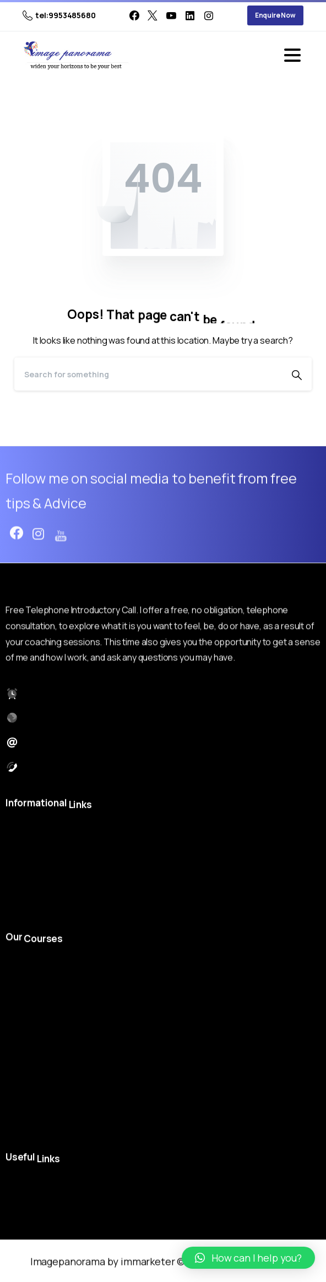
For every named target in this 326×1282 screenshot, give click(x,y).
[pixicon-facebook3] (17, 537)
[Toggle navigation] (292, 55)
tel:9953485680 (59, 15)
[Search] (148, 374)
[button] (248, 1258)
